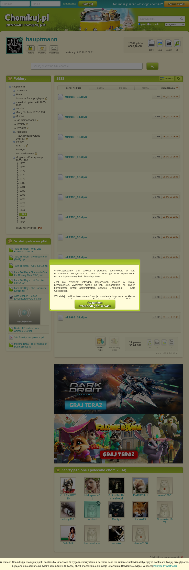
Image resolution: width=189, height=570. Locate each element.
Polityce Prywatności (165, 566)
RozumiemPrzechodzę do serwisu (95, 304)
